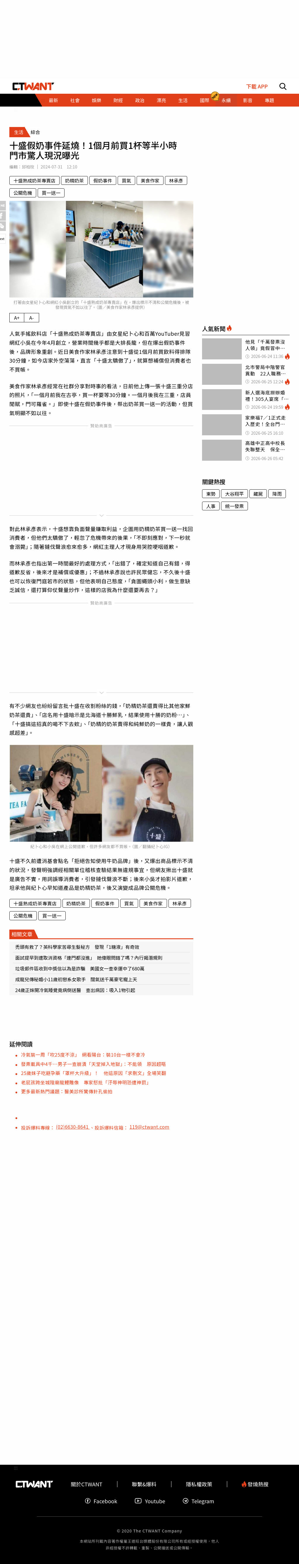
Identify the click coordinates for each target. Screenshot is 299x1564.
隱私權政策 (199, 1484)
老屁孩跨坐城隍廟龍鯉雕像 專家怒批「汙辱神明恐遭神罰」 (86, 1082)
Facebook (101, 1501)
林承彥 (176, 180)
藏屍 (258, 493)
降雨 (277, 493)
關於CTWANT (86, 1484)
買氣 (126, 180)
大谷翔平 (234, 493)
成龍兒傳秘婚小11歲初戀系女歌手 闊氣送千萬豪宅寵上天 (76, 979)
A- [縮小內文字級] (31, 317)
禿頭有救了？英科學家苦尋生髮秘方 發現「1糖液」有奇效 (77, 946)
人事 (210, 505)
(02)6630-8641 (73, 1126)
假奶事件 (102, 180)
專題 (269, 100)
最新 (53, 100)
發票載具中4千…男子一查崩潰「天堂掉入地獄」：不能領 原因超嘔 (93, 1063)
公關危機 (22, 192)
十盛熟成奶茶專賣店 (34, 180)
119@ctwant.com (149, 1126)
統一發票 (234, 505)
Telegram (198, 1501)
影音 (247, 100)
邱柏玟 (28, 167)
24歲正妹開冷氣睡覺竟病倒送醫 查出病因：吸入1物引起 (75, 990)
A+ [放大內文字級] (17, 317)
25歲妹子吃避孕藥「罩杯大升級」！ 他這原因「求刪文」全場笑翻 (93, 1072)
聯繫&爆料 (144, 1484)
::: (16, 109)
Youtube (150, 1501)
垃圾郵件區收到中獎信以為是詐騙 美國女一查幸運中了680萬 (80, 968)
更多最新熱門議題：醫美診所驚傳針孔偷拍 (67, 1091)
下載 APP (257, 86)
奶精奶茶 (74, 180)
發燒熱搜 (255, 1484)
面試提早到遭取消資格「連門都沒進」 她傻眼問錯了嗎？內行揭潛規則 (88, 957)
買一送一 (51, 192)
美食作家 (150, 180)
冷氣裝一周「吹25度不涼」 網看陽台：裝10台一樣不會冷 (83, 1054)
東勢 (210, 493)
